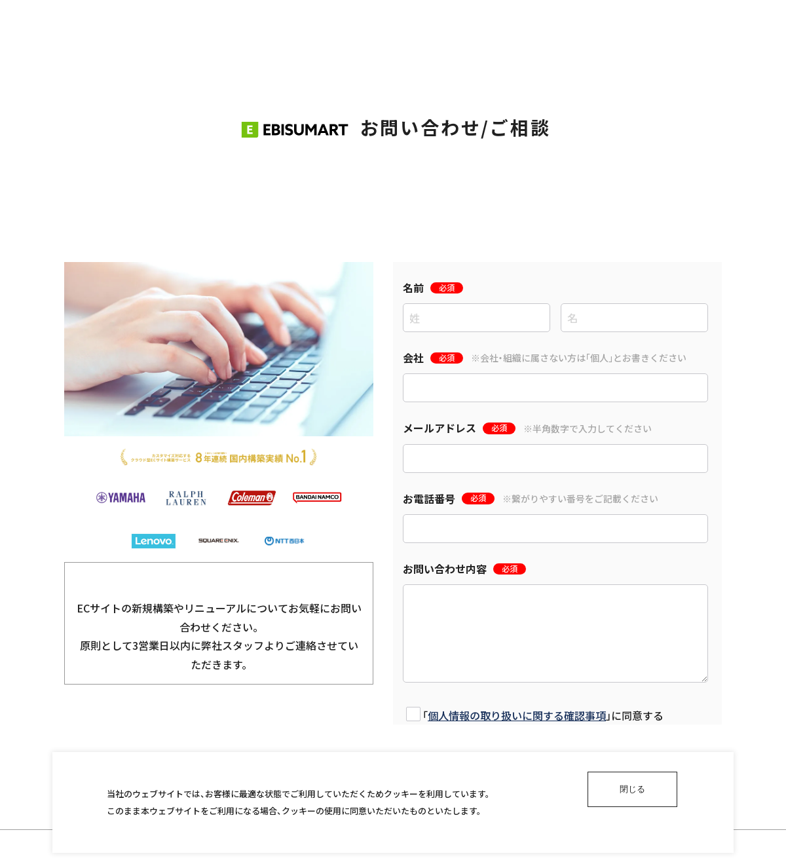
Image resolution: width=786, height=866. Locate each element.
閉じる (632, 789)
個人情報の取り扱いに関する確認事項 (517, 715)
